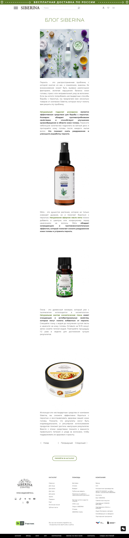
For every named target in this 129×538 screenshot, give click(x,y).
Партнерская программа (104, 516)
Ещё (50, 502)
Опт (97, 486)
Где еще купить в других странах (80, 500)
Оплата (74, 486)
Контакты (99, 495)
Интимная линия (54, 505)
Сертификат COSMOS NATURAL (102, 503)
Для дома (52, 494)
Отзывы (74, 509)
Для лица (52, 486)
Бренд (98, 483)
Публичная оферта (78, 491)
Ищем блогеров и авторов (104, 511)
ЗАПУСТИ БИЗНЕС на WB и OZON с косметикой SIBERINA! (105, 491)
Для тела (51, 491)
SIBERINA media (77, 512)
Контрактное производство (104, 488)
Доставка (75, 483)
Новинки (52, 483)
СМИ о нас (75, 504)
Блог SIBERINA (100, 498)
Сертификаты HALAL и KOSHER (103, 507)
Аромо (51, 496)
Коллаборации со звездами (105, 514)
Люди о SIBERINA (78, 506)
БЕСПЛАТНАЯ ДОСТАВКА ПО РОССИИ (64, 2)
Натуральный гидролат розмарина (58, 112)
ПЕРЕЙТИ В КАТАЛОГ (64, 458)
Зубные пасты (53, 507)
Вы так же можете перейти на (61, 524)
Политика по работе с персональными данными (80, 494)
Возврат (74, 488)
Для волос (52, 488)
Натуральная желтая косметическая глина (61, 315)
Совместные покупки (103, 500)
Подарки (52, 499)
